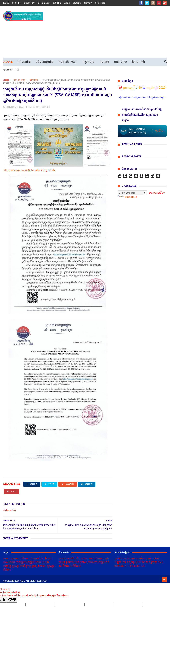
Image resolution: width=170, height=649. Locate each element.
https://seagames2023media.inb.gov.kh (29, 170)
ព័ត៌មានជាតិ (16, 3)
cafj (22, 581)
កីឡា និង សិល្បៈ (44, 3)
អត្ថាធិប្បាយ (77, 3)
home (6, 3)
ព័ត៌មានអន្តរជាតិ (29, 3)
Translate (127, 197)
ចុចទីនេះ (160, 131)
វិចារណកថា (88, 3)
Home (8, 62)
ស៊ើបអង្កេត (57, 3)
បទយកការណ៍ (100, 3)
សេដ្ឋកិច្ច (67, 3)
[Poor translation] (12, 600)
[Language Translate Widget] (132, 192)
